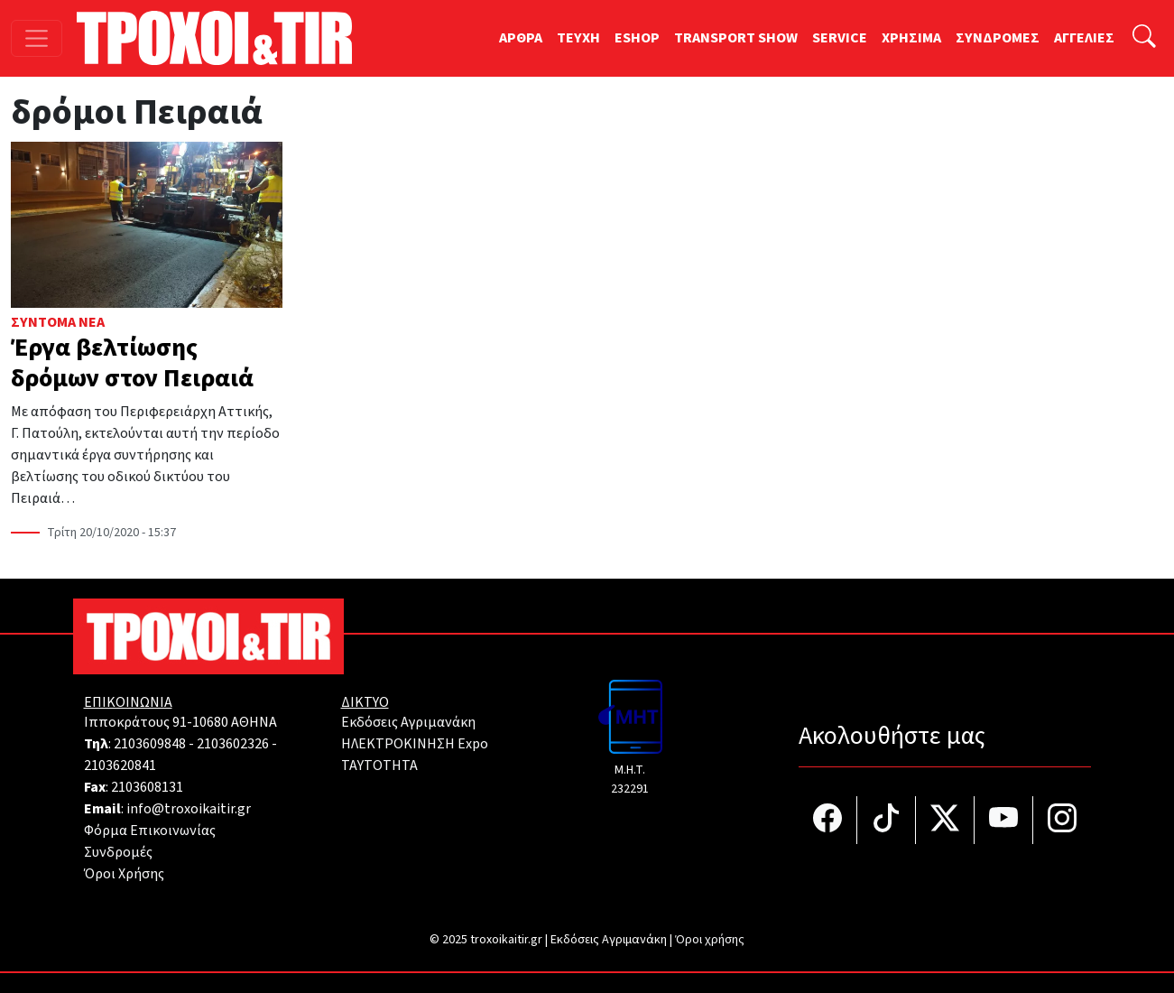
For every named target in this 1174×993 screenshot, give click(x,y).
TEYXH (578, 38)
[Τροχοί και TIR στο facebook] (828, 820)
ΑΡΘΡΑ (520, 38)
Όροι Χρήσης (124, 874)
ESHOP (637, 38)
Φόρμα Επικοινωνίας (150, 830)
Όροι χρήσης (709, 940)
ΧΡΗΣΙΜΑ (911, 38)
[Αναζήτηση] (1144, 38)
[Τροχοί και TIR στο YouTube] (1004, 820)
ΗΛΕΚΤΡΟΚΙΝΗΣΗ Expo (414, 744)
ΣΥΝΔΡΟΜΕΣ (998, 38)
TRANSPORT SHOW (736, 38)
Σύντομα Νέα (58, 322)
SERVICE (839, 38)
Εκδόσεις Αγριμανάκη (408, 722)
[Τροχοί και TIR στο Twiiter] (945, 820)
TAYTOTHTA (379, 765)
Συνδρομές (118, 852)
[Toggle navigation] (36, 38)
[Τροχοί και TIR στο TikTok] (886, 820)
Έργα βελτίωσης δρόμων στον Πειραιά (132, 362)
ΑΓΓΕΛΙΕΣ (1084, 38)
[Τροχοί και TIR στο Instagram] (1062, 820)
